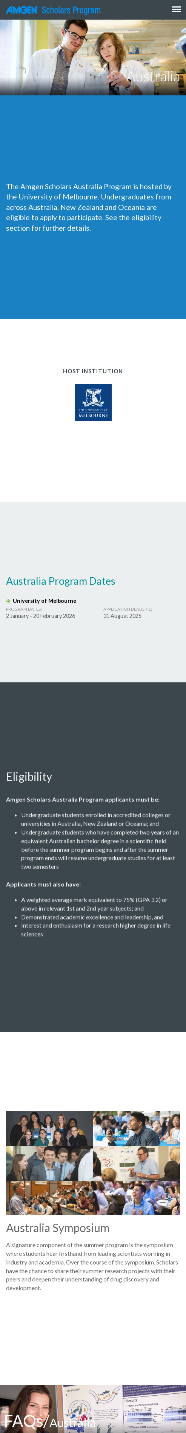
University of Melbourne (41, 601)
